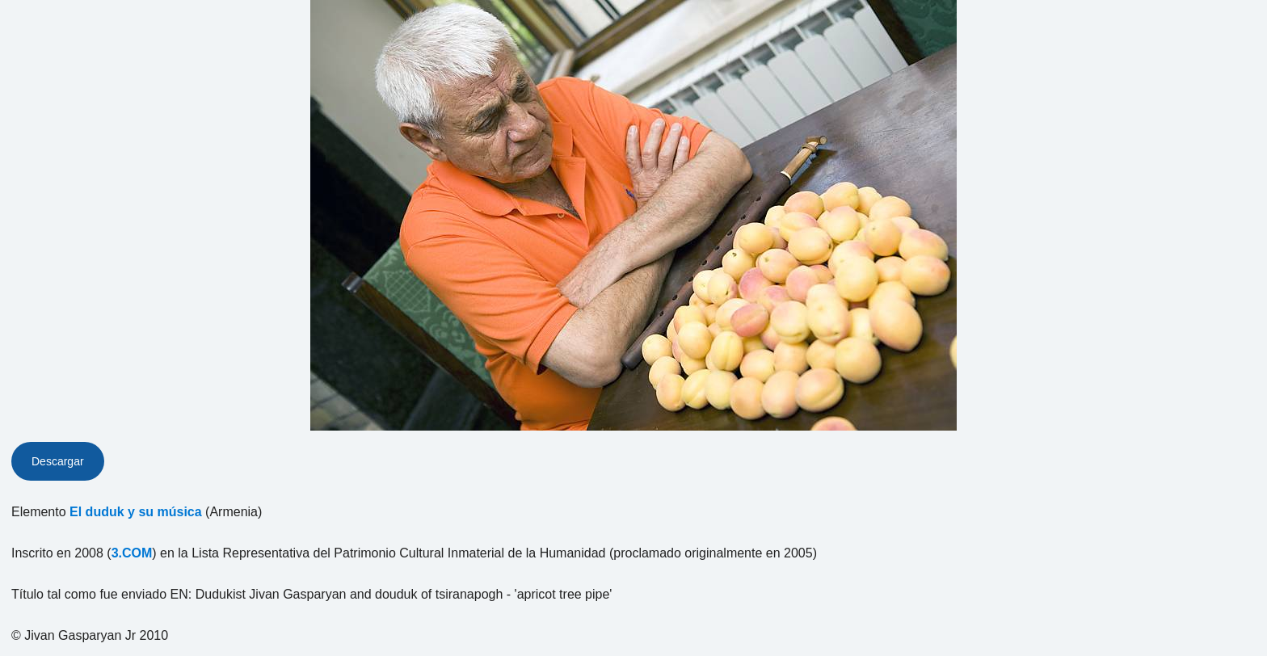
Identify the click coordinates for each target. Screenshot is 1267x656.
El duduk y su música (135, 512)
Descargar (58, 461)
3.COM (132, 553)
